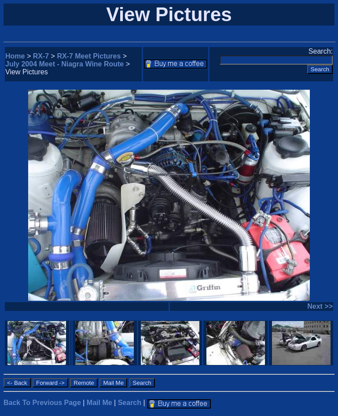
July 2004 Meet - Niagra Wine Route (64, 64)
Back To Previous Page (42, 402)
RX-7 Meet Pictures (89, 56)
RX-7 (41, 56)
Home (15, 56)
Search (129, 402)
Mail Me (99, 402)
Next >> (320, 306)
